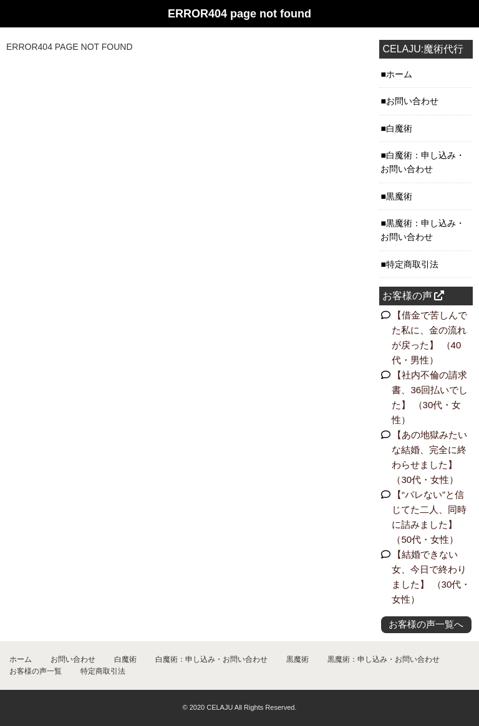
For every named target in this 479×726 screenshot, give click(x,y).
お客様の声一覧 (35, 671)
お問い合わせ (73, 659)
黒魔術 (297, 659)
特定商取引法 (102, 671)
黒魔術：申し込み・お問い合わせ (383, 659)
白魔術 (125, 659)
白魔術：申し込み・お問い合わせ (211, 659)
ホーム (20, 659)
